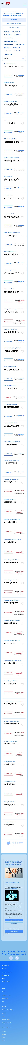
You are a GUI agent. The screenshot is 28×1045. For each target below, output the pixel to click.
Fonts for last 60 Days (8, 1010)
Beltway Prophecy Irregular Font (12, 348)
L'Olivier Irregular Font (9, 270)
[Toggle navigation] (25, 4)
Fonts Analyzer (6, 981)
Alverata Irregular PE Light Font (12, 640)
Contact (4, 1041)
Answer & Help (13, 888)
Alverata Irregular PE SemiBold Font (13, 701)
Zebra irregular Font (9, 82)
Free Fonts (5, 998)
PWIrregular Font (8, 176)
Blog (3, 978)
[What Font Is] (5, 3)
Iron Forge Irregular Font (10, 404)
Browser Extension (7, 972)
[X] (17, 958)
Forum (4, 1006)
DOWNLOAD (8, 94)
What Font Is (6, 12)
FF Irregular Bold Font (9, 761)
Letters (4, 1013)
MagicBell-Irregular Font (10, 385)
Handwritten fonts (8, 44)
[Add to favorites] (22, 67)
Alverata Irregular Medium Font (12, 519)
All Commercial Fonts (14, 23)
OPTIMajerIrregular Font (10, 138)
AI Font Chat (5, 975)
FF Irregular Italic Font (9, 822)
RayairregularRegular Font (10, 101)
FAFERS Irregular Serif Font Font (12, 232)
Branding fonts (7, 51)
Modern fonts (7, 47)
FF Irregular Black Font (9, 781)
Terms (4, 1031)
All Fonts (15, 12)
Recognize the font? (14, 920)
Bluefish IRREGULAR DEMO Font (12, 441)
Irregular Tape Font (9, 213)
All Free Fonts (14, 27)
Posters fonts (16, 47)
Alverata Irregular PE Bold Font (12, 620)
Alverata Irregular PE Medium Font (12, 660)
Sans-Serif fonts (16, 31)
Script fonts (18, 35)
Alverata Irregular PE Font (10, 681)
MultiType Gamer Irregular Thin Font (13, 309)
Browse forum (14, 923)
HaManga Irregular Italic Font (11, 721)
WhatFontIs (8, 952)
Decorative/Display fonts (10, 41)
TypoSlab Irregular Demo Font (11, 157)
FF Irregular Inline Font (10, 802)
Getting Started (6, 995)
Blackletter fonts (20, 44)
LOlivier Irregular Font (9, 63)
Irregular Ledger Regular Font (11, 460)
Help (3, 988)
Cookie (4, 1034)
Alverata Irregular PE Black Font (12, 600)
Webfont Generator (14, 931)
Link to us (4, 968)
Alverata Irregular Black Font (11, 560)
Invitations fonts (8, 54)
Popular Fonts (5, 1019)
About (3, 1037)
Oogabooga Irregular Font (10, 329)
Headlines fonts (18, 51)
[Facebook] (11, 958)
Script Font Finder (7, 1023)
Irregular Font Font (9, 288)
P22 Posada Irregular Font (10, 741)
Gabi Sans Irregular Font (10, 251)
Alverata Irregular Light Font (11, 479)
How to (4, 991)
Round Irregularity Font (10, 366)
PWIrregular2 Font (8, 195)
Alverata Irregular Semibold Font (12, 539)
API (3, 1001)
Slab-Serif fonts (8, 35)
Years (3, 1016)
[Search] (23, 58)
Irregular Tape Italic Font (10, 423)
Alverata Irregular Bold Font (11, 580)
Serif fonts (6, 31)
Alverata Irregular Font (10, 499)
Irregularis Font (8, 120)
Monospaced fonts (8, 38)
